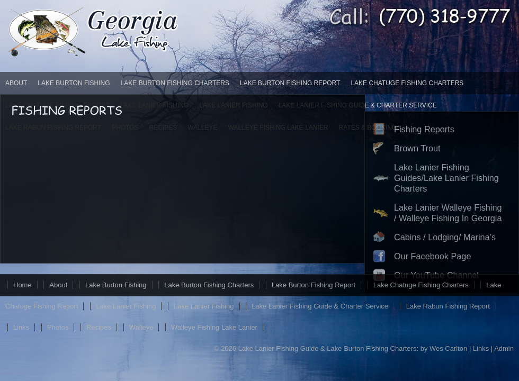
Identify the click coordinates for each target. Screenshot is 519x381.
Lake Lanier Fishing (126, 306)
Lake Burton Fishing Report (290, 83)
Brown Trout (417, 148)
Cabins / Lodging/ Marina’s (445, 237)
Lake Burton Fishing (74, 83)
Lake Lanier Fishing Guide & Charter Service (320, 306)
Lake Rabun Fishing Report (448, 306)
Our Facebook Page (432, 256)
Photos (57, 327)
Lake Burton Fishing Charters (175, 83)
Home (22, 285)
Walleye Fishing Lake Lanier (214, 327)
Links (21, 327)
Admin (504, 348)
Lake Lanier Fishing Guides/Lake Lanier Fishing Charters (446, 177)
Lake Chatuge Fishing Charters (407, 83)
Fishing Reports (424, 129)
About (16, 83)
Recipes (98, 327)
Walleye (141, 327)
